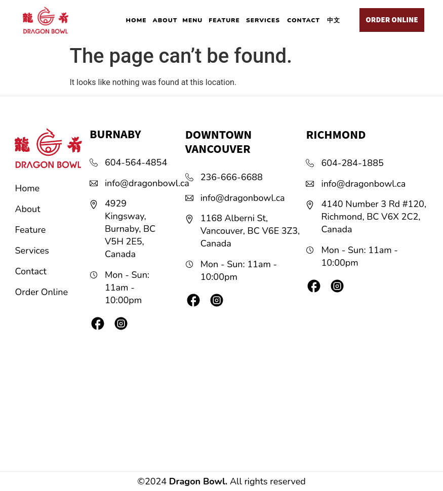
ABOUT (165, 20)
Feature (30, 230)
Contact (31, 271)
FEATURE (224, 20)
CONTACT (303, 20)
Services (32, 250)
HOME (136, 20)
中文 (333, 20)
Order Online (41, 292)
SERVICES (263, 20)
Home (27, 188)
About (28, 209)
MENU (192, 20)
